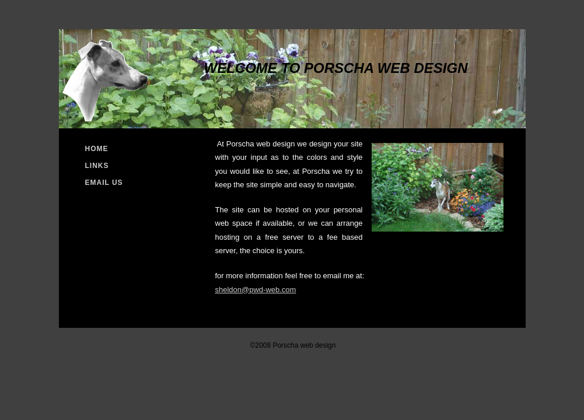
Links (97, 166)
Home (97, 149)
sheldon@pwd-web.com (255, 289)
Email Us (104, 182)
